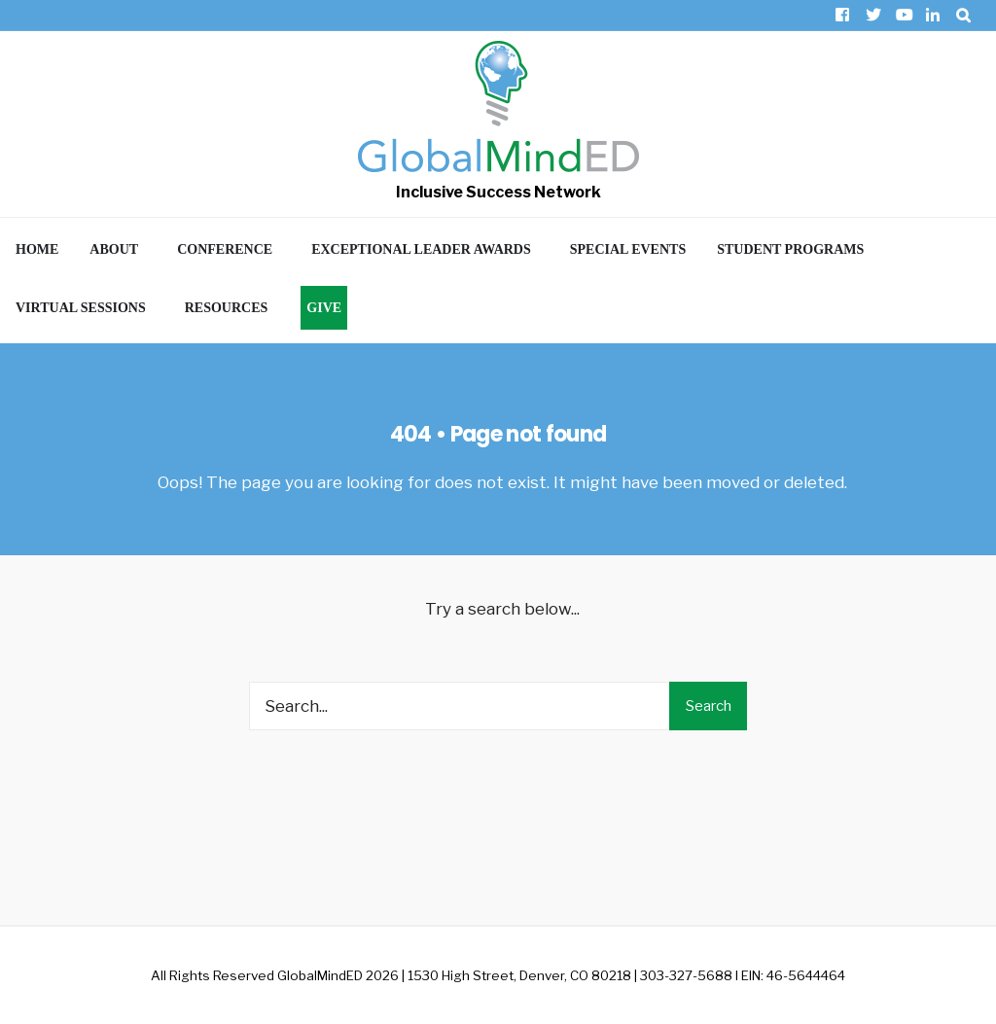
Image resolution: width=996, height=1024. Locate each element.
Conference (224, 249)
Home (37, 249)
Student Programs (790, 249)
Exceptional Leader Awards (421, 249)
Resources (226, 307)
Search (708, 706)
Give (323, 307)
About (113, 249)
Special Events (628, 249)
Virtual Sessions (81, 307)
